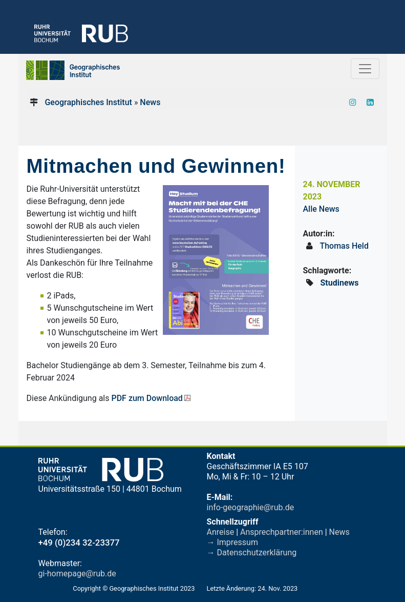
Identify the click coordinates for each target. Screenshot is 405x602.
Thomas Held (344, 246)
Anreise (221, 532)
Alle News (321, 209)
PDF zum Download (146, 398)
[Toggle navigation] (365, 68)
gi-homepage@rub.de (77, 573)
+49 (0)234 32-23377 (79, 542)
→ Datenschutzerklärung (252, 552)
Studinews (339, 283)
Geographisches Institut (88, 102)
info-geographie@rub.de (250, 507)
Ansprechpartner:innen (281, 532)
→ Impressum (232, 542)
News (150, 102)
